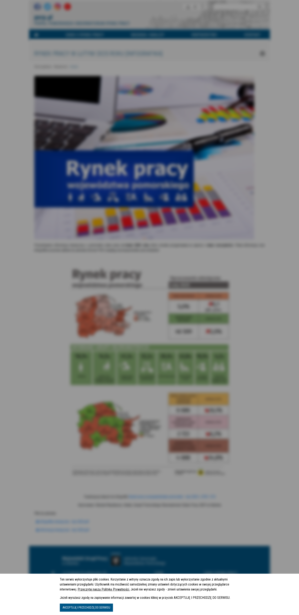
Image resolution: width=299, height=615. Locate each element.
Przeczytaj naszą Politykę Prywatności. (104, 589)
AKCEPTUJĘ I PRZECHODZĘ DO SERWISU (86, 607)
